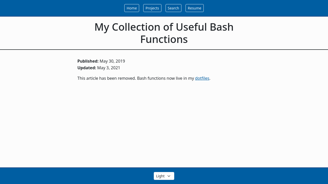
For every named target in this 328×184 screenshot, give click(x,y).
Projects (152, 8)
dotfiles (202, 78)
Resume (194, 8)
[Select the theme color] (164, 176)
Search (173, 8)
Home (132, 8)
